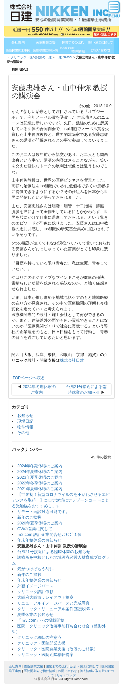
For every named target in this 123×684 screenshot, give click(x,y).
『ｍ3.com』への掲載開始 (40, 620)
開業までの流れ (57, 666)
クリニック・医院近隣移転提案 (45, 654)
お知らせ (25, 415)
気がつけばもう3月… (36, 568)
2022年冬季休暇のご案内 (39, 483)
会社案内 (15, 666)
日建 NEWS (63, 57)
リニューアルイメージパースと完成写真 (53, 603)
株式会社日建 (72, 360)
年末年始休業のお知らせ (39, 540)
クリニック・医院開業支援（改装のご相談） (57, 649)
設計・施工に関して (84, 666)
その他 (23, 432)
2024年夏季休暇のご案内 (39, 471)
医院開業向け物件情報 (39, 671)
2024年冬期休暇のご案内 (39, 466)
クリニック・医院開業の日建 (31, 57)
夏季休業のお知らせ (35, 614)
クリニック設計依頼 (35, 591)
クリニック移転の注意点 (39, 637)
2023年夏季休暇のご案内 (39, 477)
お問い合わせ (67, 671)
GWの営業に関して (34, 528)
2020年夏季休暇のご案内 (39, 523)
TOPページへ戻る (28, 377)
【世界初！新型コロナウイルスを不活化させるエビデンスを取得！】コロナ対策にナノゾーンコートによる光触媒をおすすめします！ (61, 500)
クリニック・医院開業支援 (41, 643)
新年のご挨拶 (29, 517)
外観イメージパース (35, 586)
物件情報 (25, 427)
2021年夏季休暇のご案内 (39, 488)
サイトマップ (66, 675)
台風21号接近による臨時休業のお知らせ (53, 551)
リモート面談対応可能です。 (43, 511)
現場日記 (25, 421)
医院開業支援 (33, 666)
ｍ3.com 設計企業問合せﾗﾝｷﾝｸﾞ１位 (49, 534)
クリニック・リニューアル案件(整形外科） (56, 609)
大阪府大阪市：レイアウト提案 (45, 597)
